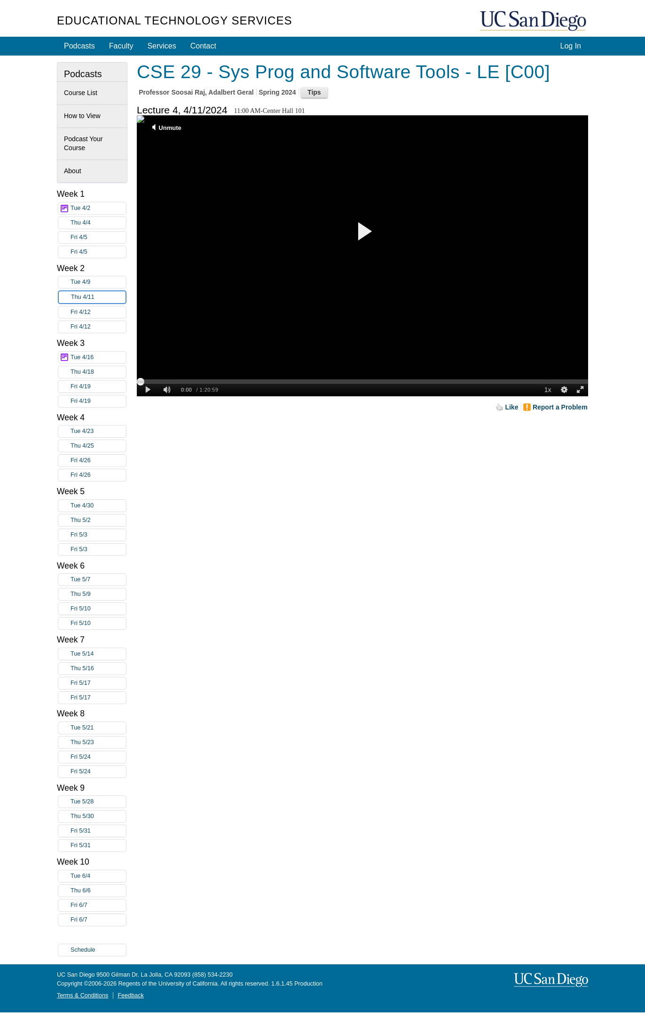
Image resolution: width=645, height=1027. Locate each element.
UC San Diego (534, 21)
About (72, 171)
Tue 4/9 (98, 282)
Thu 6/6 (98, 891)
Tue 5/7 (98, 580)
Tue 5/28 (98, 802)
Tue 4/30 (98, 506)
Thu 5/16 (98, 668)
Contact (203, 46)
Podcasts (79, 46)
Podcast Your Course (83, 143)
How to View (82, 116)
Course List (80, 92)
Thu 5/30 (98, 816)
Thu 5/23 (98, 742)
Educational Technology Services (174, 20)
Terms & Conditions (82, 995)
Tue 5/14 (98, 654)
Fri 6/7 (98, 905)
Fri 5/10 (98, 609)
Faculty (121, 46)
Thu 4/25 (98, 446)
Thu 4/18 (98, 372)
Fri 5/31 (98, 831)
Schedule (83, 950)
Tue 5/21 (98, 728)
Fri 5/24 (98, 757)
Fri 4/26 (98, 460)
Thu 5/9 (98, 594)
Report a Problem (560, 407)
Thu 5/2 (98, 520)
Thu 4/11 (98, 297)
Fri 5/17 (98, 683)
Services (161, 46)
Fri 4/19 (98, 387)
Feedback (130, 995)
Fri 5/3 (98, 535)
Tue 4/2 (98, 208)
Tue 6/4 (98, 876)
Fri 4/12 (98, 312)
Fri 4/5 (98, 237)
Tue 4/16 (98, 357)
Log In (570, 46)
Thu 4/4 (98, 223)
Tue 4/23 (98, 431)
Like (511, 407)
